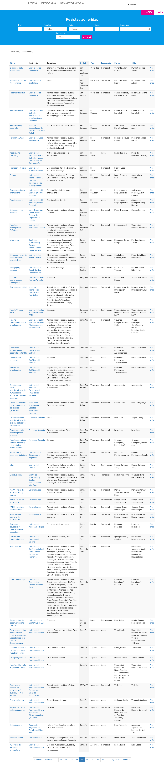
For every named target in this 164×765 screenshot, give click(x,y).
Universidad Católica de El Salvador (34, 350)
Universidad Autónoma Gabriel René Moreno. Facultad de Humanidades (36, 552)
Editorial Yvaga (35, 490)
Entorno (13, 175)
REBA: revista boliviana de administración (16, 517)
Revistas (32, 3)
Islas (12, 465)
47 (72, 760)
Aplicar (87, 37)
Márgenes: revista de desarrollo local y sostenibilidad (18, 257)
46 (66, 760)
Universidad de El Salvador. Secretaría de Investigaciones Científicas (36, 115)
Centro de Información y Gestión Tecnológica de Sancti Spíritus (35, 245)
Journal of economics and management (16, 280)
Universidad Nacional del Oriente (34, 539)
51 (93, 760)
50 (87, 760)
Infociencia (14, 240)
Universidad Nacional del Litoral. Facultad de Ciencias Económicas (37, 690)
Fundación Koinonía (37, 418)
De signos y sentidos (18, 658)
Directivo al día (16, 475)
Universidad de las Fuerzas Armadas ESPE (36, 312)
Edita (133, 63)
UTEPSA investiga (17, 580)
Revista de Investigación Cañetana (15, 227)
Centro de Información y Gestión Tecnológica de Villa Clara (35, 480)
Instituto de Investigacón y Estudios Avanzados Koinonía (35, 408)
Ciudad (97, 25)
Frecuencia (60, 33)
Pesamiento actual (17, 93)
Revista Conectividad (18, 287)
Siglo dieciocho (16, 725)
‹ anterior (49, 760)
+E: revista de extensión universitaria (15, 747)
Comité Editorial (35, 738)
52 (98, 760)
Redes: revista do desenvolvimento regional (17, 622)
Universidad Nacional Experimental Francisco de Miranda (34, 390)
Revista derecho (16, 200)
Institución (124, 25)
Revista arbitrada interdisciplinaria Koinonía (17, 432)
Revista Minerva (16, 110)
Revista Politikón (16, 738)
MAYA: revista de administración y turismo (17, 492)
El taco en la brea (17, 700)
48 (77, 760)
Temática (47, 25)
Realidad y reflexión (18, 168)
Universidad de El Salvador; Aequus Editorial (36, 192)
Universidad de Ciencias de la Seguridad (35, 455)
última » (126, 760)
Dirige (117, 63)
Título (20, 25)
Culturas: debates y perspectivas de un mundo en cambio (17, 650)
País (71, 25)
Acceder (131, 5)
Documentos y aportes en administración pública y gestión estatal (16, 690)
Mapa (160, 12)
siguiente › (116, 760)
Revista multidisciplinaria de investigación (18, 322)
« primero (38, 760)
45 (61, 760)
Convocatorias (48, 3)
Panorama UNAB (17, 138)
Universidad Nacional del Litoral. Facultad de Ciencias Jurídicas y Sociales (37, 712)
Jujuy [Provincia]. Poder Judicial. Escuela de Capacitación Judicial (36, 215)
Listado (148, 12)
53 (103, 760)
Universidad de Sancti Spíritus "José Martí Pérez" (36, 270)
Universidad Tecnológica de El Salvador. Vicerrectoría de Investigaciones (36, 180)
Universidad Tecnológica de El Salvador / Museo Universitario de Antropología (36, 158)
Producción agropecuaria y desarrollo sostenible (18, 350)
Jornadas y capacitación (72, 3)
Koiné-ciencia (15, 547)
